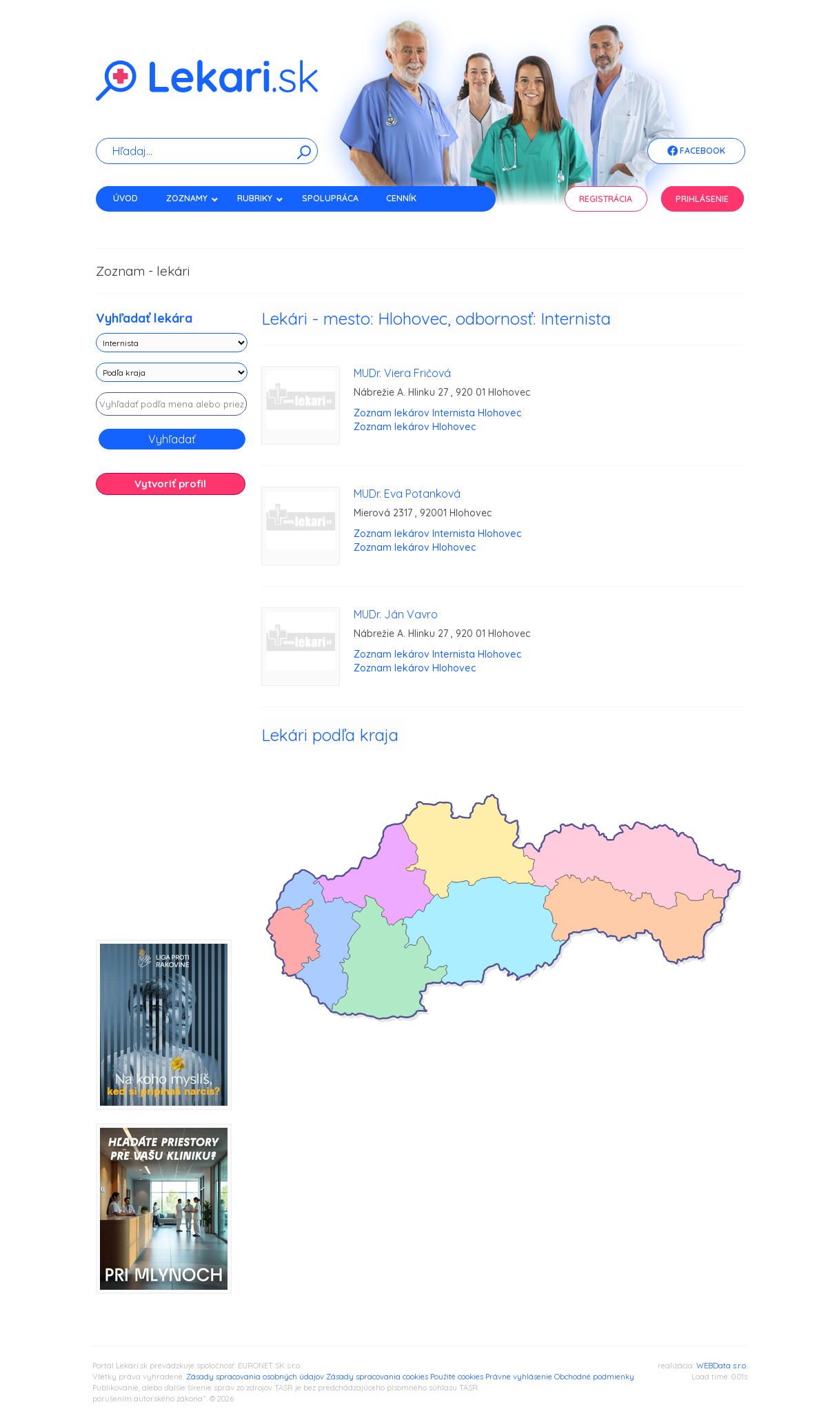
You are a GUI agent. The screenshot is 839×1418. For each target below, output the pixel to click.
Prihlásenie (702, 199)
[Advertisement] (171, 722)
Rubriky (260, 198)
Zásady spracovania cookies (377, 1376)
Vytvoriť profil (170, 483)
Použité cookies (456, 1376)
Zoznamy (192, 198)
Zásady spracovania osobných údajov (255, 1376)
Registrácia (605, 199)
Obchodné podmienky (594, 1376)
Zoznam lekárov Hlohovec (415, 427)
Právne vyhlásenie (518, 1376)
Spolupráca (330, 198)
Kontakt (132, 222)
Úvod (125, 198)
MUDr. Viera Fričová (402, 373)
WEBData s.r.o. (721, 1365)
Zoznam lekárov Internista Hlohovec (437, 413)
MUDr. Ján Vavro (396, 614)
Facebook (696, 151)
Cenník (401, 198)
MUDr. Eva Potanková (407, 493)
